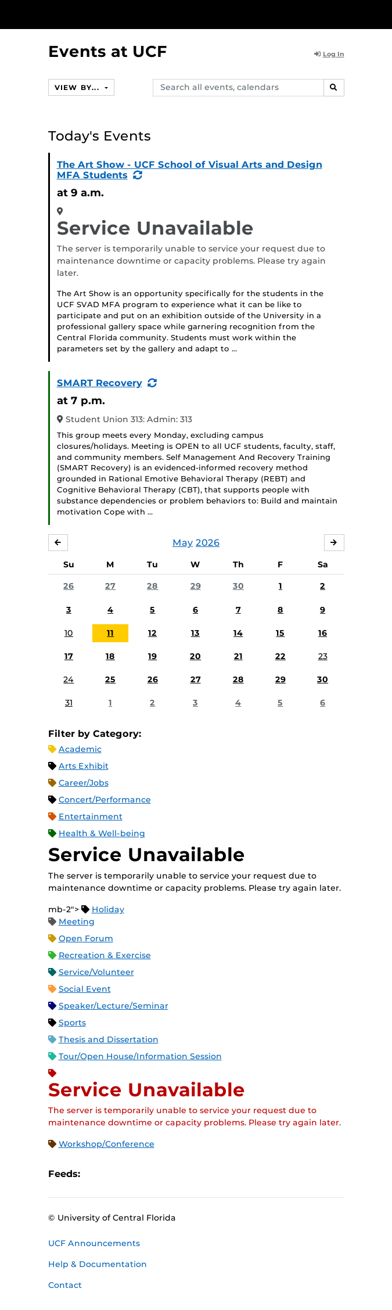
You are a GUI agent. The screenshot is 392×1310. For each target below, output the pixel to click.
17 (68, 656)
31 (69, 702)
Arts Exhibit (84, 766)
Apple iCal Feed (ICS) (95, 1173)
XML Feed (154, 1173)
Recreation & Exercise (105, 955)
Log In (329, 54)
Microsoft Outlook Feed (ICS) (115, 1173)
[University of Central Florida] (88, 14)
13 (195, 633)
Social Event (85, 989)
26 (68, 586)
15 (280, 633)
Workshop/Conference (106, 1144)
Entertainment (91, 816)
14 (238, 633)
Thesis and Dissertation (109, 1039)
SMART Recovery (99, 382)
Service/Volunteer (96, 972)
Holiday (108, 909)
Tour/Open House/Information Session (140, 1056)
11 (110, 633)
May (182, 542)
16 (322, 633)
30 (238, 586)
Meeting (77, 921)
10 (68, 633)
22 (280, 656)
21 (238, 656)
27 (110, 586)
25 (110, 679)
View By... (78, 87)
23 (323, 656)
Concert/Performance (105, 799)
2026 (208, 542)
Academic (80, 749)
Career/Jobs (84, 783)
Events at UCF (107, 51)
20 (195, 656)
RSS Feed (135, 1173)
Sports (72, 1022)
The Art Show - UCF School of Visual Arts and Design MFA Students (189, 170)
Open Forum (86, 938)
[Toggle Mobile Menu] (380, 14)
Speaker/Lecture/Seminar (113, 1006)
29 (195, 586)
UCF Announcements (94, 1243)
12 (152, 633)
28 (152, 586)
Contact (65, 1285)
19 (152, 656)
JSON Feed (174, 1173)
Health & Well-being (102, 833)
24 (68, 679)
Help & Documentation (97, 1264)
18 (110, 656)
